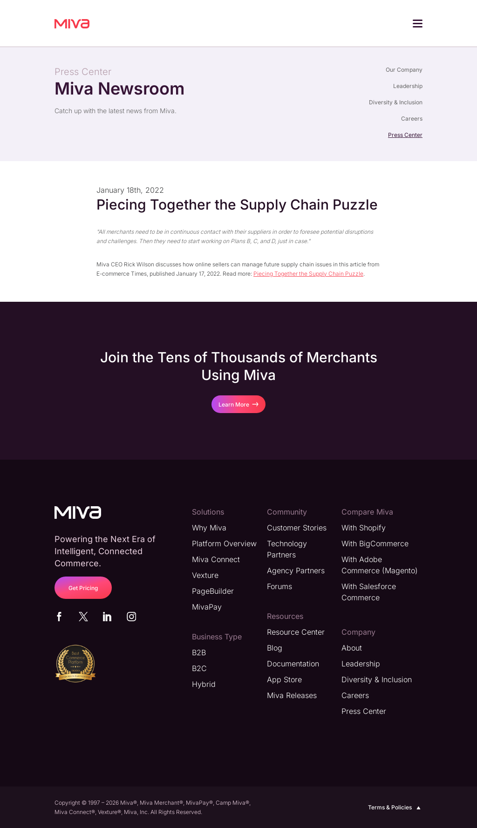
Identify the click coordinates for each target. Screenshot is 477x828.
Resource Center (296, 631)
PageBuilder (213, 590)
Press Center (405, 134)
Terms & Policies (395, 807)
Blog (274, 647)
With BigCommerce (375, 543)
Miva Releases (292, 694)
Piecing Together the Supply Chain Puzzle (308, 273)
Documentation (293, 663)
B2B (199, 652)
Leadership (407, 85)
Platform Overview (224, 543)
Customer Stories (297, 527)
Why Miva (209, 527)
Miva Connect (216, 558)
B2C (199, 667)
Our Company (404, 69)
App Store (284, 679)
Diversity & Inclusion (395, 102)
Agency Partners (296, 570)
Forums (279, 585)
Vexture (205, 574)
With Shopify (363, 527)
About (351, 647)
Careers (411, 118)
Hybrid (204, 683)
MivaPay (207, 606)
